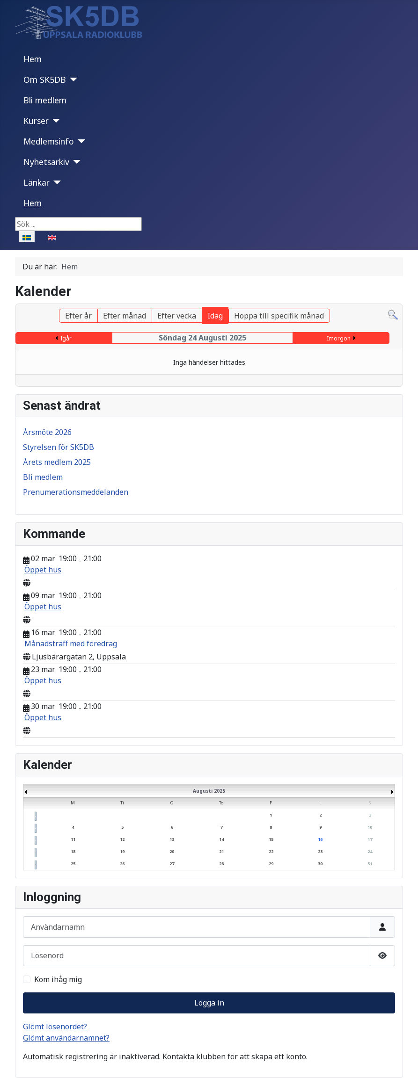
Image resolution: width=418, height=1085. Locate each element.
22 (271, 851)
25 (73, 864)
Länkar (36, 182)
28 (221, 864)
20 (171, 851)
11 (73, 839)
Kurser (36, 120)
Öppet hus (42, 569)
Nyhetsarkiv (46, 161)
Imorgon (339, 338)
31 (369, 864)
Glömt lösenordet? (55, 1026)
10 (369, 827)
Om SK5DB (44, 79)
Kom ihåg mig (58, 979)
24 (369, 851)
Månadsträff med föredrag (70, 643)
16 (320, 839)
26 (122, 864)
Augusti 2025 (209, 791)
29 (271, 864)
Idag (215, 316)
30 (320, 864)
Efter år (78, 316)
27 (171, 864)
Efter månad (124, 316)
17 (369, 839)
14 (221, 839)
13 (171, 839)
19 (122, 851)
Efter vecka (176, 316)
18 (73, 851)
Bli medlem (44, 100)
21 (221, 851)
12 (122, 839)
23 (320, 851)
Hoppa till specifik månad (279, 316)
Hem (32, 59)
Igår (66, 338)
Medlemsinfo (48, 141)
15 (271, 839)
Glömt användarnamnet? (66, 1038)
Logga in (209, 1003)
